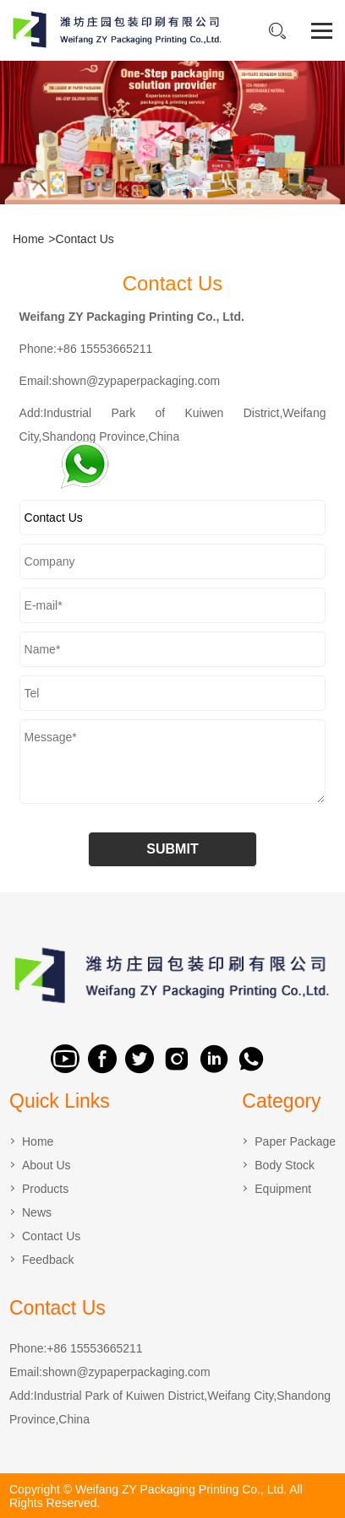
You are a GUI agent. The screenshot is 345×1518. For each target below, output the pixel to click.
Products (45, 1188)
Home (28, 239)
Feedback (48, 1259)
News (37, 1212)
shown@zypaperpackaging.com (126, 1372)
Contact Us (85, 239)
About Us (46, 1165)
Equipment (283, 1188)
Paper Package (295, 1141)
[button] (145, 192)
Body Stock (285, 1165)
